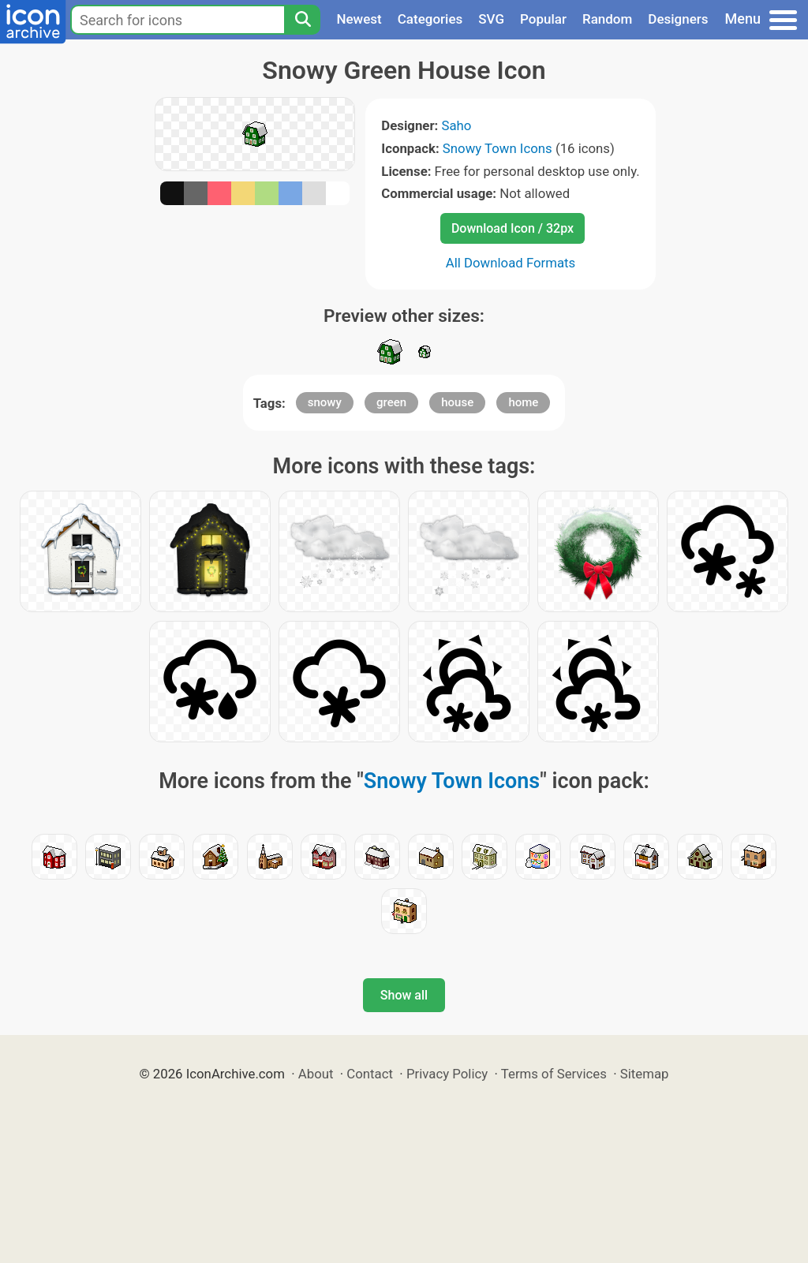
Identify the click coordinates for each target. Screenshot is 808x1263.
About (316, 1074)
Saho (456, 125)
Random (607, 19)
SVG (491, 19)
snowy (325, 402)
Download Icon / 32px (512, 228)
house (457, 402)
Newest (358, 19)
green (391, 402)
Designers (678, 19)
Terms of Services (554, 1074)
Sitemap (644, 1074)
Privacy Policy (447, 1074)
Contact (369, 1074)
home (523, 402)
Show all (404, 995)
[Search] (302, 20)
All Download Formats (511, 263)
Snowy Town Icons (497, 148)
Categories (430, 19)
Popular (543, 19)
